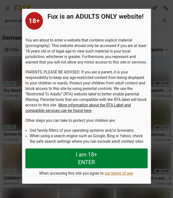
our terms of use (119, 173)
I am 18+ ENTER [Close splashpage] (86, 158)
